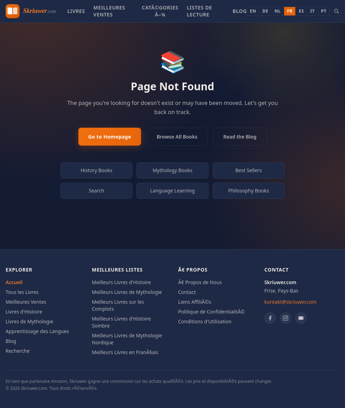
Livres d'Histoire (24, 311)
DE (265, 11)
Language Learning (172, 190)
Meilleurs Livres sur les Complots (118, 305)
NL (278, 11)
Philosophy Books (248, 190)
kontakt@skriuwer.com (291, 301)
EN (253, 11)
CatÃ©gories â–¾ (160, 11)
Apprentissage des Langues (37, 331)
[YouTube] (301, 318)
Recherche (18, 350)
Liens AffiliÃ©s (194, 301)
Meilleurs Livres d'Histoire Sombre (121, 322)
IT (312, 11)
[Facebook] (270, 318)
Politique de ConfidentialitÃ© (211, 311)
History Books (96, 170)
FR (290, 11)
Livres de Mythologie (29, 321)
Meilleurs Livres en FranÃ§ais (125, 352)
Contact (187, 292)
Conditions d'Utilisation (205, 321)
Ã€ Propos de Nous (200, 282)
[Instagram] (285, 318)
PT (323, 11)
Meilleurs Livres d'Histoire (121, 282)
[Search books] (336, 11)
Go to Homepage (109, 136)
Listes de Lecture (199, 11)
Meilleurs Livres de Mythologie (127, 292)
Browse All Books (177, 136)
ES (301, 11)
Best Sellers (248, 170)
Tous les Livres (22, 292)
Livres (76, 11)
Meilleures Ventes (109, 11)
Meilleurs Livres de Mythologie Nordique (127, 339)
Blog (240, 11)
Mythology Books (172, 170)
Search (96, 190)
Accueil (14, 282)
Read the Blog (239, 136)
